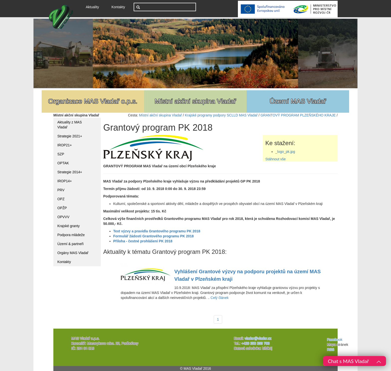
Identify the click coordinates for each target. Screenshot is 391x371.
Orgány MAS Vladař (73, 253)
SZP (60, 154)
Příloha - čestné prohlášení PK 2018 (142, 241)
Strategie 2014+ (69, 172)
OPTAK (63, 163)
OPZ (61, 199)
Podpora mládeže (71, 235)
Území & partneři (70, 244)
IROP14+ (64, 181)
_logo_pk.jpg (285, 152)
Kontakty (118, 7)
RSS (330, 350)
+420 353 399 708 (255, 343)
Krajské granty (68, 226)
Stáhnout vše (275, 159)
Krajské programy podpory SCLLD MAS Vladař (221, 115)
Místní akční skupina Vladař (160, 115)
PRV (61, 190)
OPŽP (62, 208)
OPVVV (63, 217)
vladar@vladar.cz (258, 338)
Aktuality (94, 6)
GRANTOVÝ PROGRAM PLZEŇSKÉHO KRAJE (298, 115)
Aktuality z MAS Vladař (69, 124)
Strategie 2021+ (69, 136)
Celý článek (219, 298)
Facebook (334, 340)
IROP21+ (64, 145)
